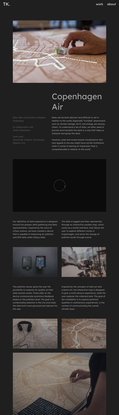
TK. (6, 4)
